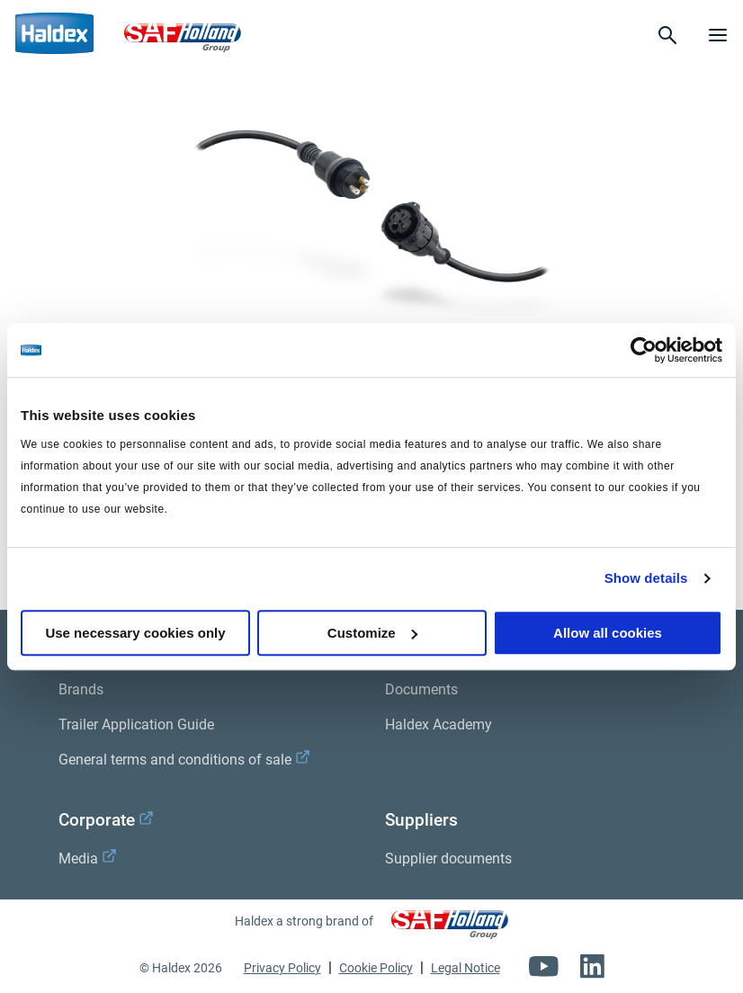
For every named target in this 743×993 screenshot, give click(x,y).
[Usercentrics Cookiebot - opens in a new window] (643, 349)
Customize (372, 632)
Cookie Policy (376, 968)
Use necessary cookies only (135, 632)
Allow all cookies (607, 632)
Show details (646, 578)
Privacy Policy (282, 968)
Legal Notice (465, 968)
